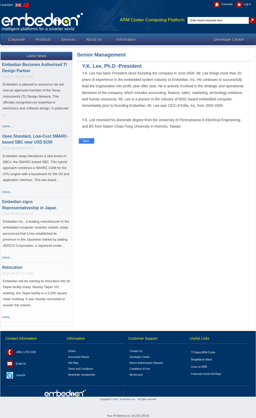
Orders (72, 351)
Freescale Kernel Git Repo (206, 374)
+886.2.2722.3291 (21, 352)
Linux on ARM (199, 366)
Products (43, 39)
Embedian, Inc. (128, 399)
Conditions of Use (140, 368)
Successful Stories (78, 357)
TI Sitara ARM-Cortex (203, 352)
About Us (94, 39)
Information (126, 39)
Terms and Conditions (80, 368)
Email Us (16, 363)
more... (7, 126)
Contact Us (136, 351)
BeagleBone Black (201, 359)
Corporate (223, 4)
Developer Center (229, 39)
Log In (243, 4)
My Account (136, 374)
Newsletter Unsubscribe (81, 374)
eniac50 (16, 375)
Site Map (73, 363)
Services (68, 39)
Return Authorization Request (146, 363)
